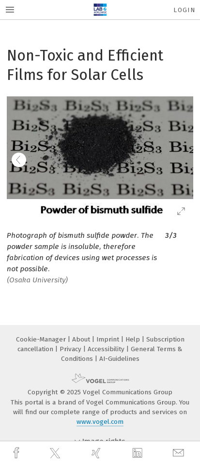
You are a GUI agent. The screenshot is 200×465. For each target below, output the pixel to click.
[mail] (179, 453)
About (82, 339)
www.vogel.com (100, 422)
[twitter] (56, 453)
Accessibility (107, 349)
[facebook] (17, 453)
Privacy (71, 349)
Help (133, 339)
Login (184, 10)
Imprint (108, 339)
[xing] (97, 453)
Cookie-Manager (42, 339)
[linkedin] (138, 453)
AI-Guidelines (119, 359)
